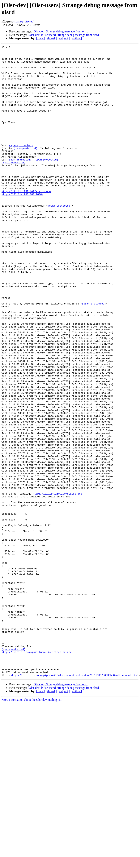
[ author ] (76, 38)
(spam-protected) (24, 21)
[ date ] (40, 38)
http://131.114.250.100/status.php (26, 220)
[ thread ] (51, 38)
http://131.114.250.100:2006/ (22, 224)
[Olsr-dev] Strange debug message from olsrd (60, 31)
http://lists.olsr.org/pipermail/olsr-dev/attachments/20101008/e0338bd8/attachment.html (75, 801)
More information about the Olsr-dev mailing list (31, 825)
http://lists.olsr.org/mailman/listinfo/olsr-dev (37, 773)
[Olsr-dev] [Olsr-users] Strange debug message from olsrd (63, 34)
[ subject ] (63, 38)
